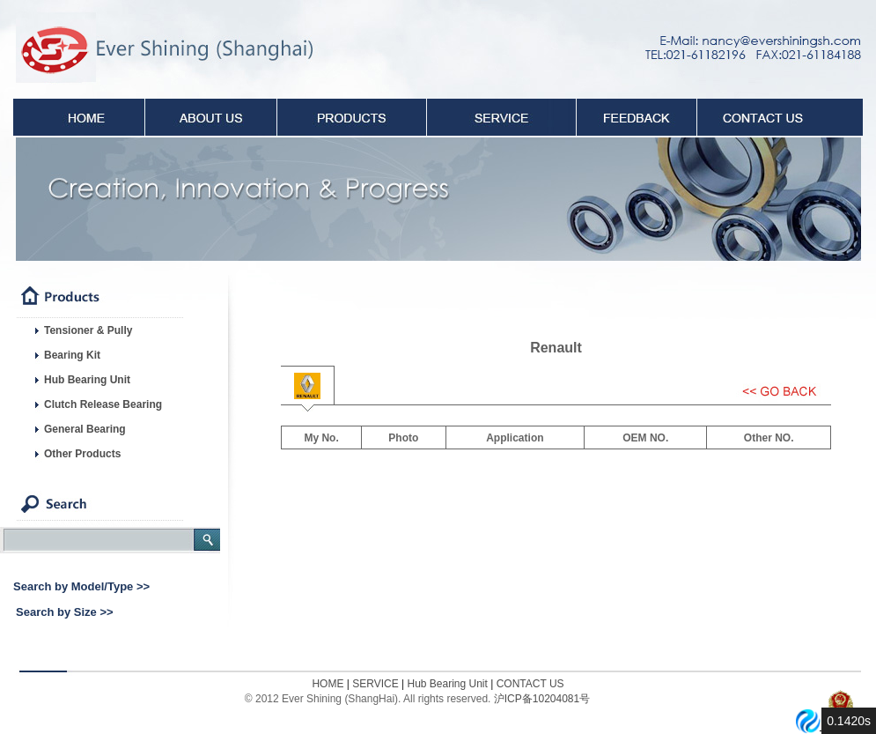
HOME (327, 684)
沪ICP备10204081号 (542, 699)
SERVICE (374, 684)
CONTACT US (530, 684)
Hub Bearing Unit (447, 684)
